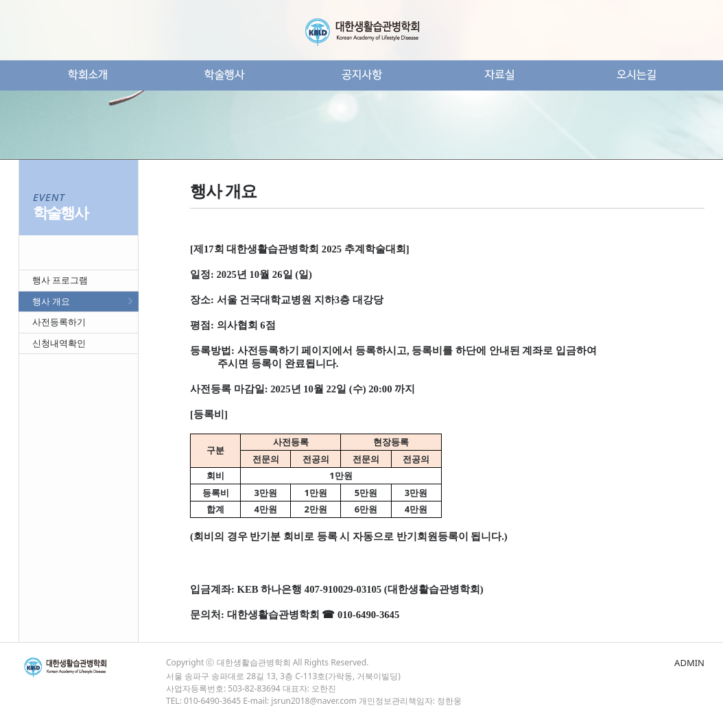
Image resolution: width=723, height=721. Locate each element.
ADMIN (689, 663)
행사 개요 (51, 301)
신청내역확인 (59, 343)
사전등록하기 (59, 322)
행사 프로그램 (60, 280)
